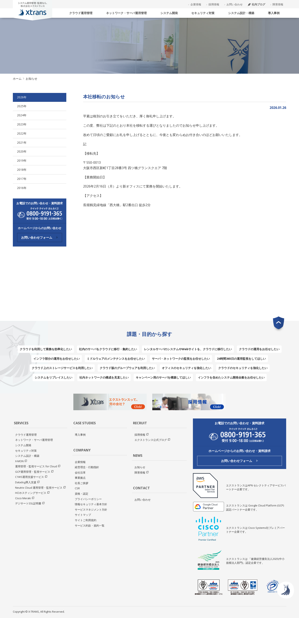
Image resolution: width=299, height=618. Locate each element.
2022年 (22, 133)
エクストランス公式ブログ (150, 440)
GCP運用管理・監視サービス (32, 472)
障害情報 (277, 4)
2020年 (22, 151)
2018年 (22, 170)
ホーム (17, 79)
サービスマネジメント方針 (91, 509)
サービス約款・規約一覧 (89, 525)
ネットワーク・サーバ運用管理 (126, 13)
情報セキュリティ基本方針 (91, 504)
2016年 (22, 188)
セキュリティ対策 (202, 13)
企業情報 (195, 4)
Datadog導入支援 (25, 482)
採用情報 (213, 4)
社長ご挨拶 (81, 483)
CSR (77, 488)
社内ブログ (256, 4)
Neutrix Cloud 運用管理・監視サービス (38, 487)
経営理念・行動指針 (87, 467)
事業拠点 (80, 478)
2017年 (22, 179)
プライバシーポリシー (88, 499)
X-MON (19, 461)
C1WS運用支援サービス (29, 477)
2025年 (22, 106)
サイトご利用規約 (85, 520)
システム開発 (169, 13)
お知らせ (139, 467)
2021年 (22, 142)
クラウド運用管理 (80, 13)
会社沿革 (80, 472)
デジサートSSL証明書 (28, 503)
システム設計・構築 (241, 13)
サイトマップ (83, 515)
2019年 (22, 160)
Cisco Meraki (23, 498)
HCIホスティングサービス (30, 493)
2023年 (22, 124)
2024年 (22, 115)
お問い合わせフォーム (39, 237)
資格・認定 (81, 493)
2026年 (22, 97)
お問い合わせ (234, 4)
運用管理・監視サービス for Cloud (36, 466)
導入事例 (274, 13)
